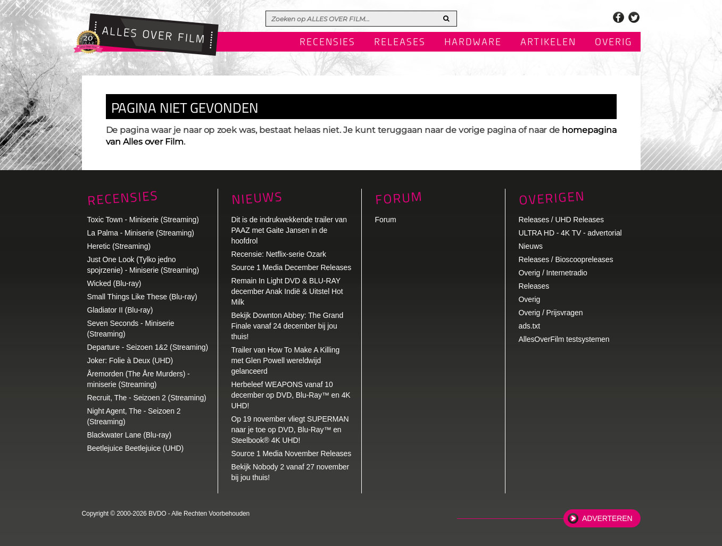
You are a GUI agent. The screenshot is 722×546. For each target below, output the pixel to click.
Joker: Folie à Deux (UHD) (130, 360)
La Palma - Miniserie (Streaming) (140, 233)
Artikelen (548, 42)
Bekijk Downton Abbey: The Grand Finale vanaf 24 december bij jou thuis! (287, 326)
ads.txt (530, 326)
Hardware (473, 42)
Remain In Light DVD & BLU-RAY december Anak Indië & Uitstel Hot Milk (287, 291)
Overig (614, 42)
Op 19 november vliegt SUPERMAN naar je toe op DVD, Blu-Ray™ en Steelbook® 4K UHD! (290, 429)
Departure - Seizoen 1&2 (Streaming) (148, 347)
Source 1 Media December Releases (291, 267)
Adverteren (607, 518)
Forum (385, 219)
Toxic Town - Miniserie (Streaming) (143, 219)
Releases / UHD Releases (561, 219)
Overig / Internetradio (553, 272)
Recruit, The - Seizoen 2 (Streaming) (146, 397)
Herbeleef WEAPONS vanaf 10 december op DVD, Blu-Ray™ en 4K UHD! (291, 395)
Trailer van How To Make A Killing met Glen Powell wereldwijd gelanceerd (285, 360)
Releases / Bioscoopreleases (566, 259)
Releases (400, 42)
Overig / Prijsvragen (551, 312)
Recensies (327, 42)
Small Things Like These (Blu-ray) (142, 296)
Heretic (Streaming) (119, 246)
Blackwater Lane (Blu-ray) (129, 435)
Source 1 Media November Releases (291, 453)
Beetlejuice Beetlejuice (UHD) (135, 448)
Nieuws (257, 198)
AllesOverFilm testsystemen (564, 339)
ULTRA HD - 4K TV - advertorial (570, 233)
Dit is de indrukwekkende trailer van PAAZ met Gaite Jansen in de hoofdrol (289, 230)
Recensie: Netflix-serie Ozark (278, 254)
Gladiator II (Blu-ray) (120, 310)
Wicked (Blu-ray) (114, 283)
